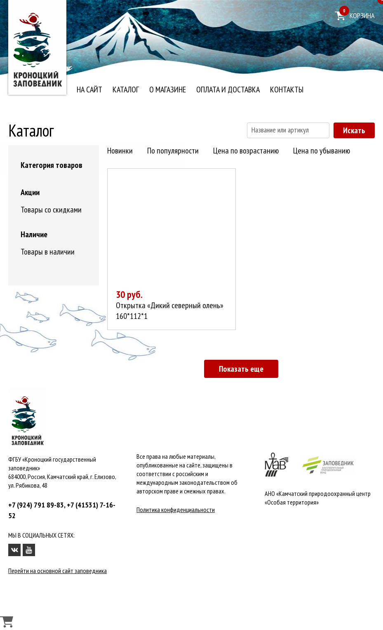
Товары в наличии (48, 251)
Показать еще (241, 368)
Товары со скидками (51, 209)
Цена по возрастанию (246, 150)
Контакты (286, 89)
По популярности (173, 150)
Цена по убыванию (321, 150)
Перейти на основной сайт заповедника (57, 570)
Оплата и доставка (228, 89)
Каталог (126, 89)
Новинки (120, 150)
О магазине (167, 89)
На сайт (89, 89)
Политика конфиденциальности (175, 509)
